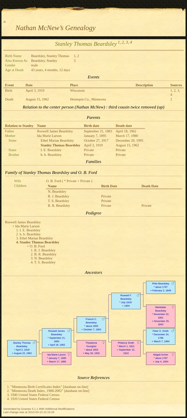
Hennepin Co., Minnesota (88, 99)
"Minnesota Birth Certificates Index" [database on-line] (49, 387)
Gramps (26, 408)
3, (127, 42)
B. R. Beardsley (59, 205)
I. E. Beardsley (51, 150)
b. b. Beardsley (51, 155)
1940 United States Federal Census (35, 395)
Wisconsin (77, 90)
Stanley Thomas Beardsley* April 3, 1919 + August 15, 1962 (22, 347)
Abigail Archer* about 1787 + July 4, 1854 (160, 358)
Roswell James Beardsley (55, 131)
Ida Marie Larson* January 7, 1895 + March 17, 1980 (56, 358)
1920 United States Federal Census (35, 399)
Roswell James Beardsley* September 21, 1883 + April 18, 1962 (56, 338)
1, (119, 42)
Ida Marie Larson (49, 136)
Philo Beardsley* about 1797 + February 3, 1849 (160, 287)
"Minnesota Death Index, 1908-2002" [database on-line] (50, 391)
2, (123, 42)
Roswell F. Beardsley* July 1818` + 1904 (125, 300)
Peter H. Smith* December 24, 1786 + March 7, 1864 (160, 336)
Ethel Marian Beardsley (57, 140)
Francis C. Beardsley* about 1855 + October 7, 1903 (91, 324)
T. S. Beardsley (58, 201)
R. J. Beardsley (58, 196)
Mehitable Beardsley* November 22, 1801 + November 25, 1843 (160, 316)
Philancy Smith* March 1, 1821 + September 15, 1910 (126, 347)
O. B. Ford (53, 181)
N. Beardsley (57, 191)
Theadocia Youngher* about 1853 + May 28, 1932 (91, 347)
